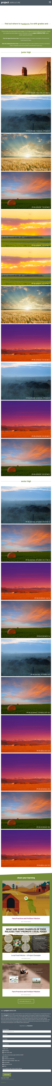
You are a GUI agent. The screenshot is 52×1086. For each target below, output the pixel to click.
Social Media (6, 1062)
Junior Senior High (7, 1052)
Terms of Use (11, 1079)
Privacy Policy (4, 1079)
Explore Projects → (26, 1001)
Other (4, 1066)
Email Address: (6, 1029)
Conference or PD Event (8, 1058)
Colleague (5, 1056)
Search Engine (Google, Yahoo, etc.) (11, 1060)
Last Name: (5, 1039)
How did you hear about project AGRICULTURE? (13, 1054)
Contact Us (3, 1082)
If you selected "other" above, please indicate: (12, 1068)
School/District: (6, 1043)
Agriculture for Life (7, 1064)
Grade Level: (5, 1048)
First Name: (5, 1034)
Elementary (6, 1050)
